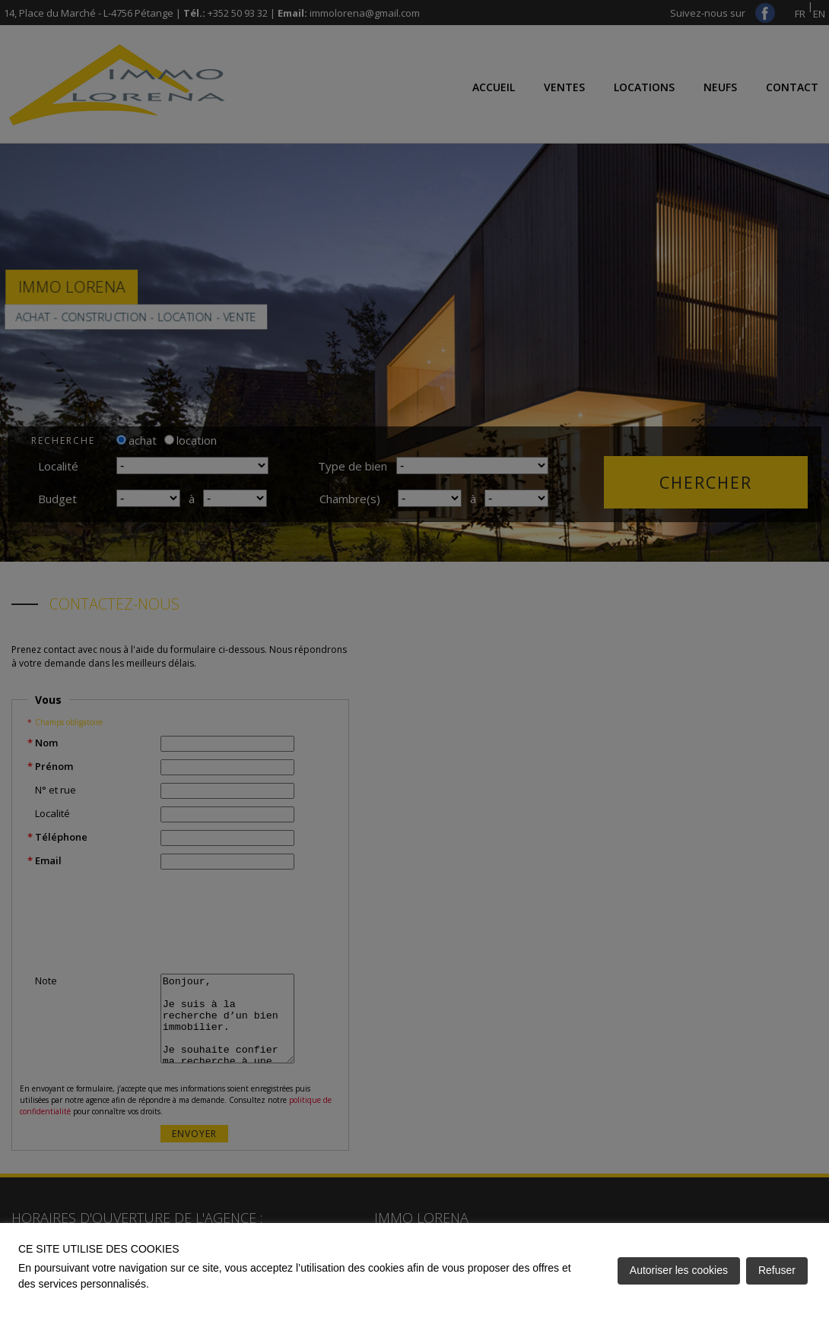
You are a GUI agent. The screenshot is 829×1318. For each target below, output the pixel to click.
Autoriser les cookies (679, 1270)
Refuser (777, 1270)
